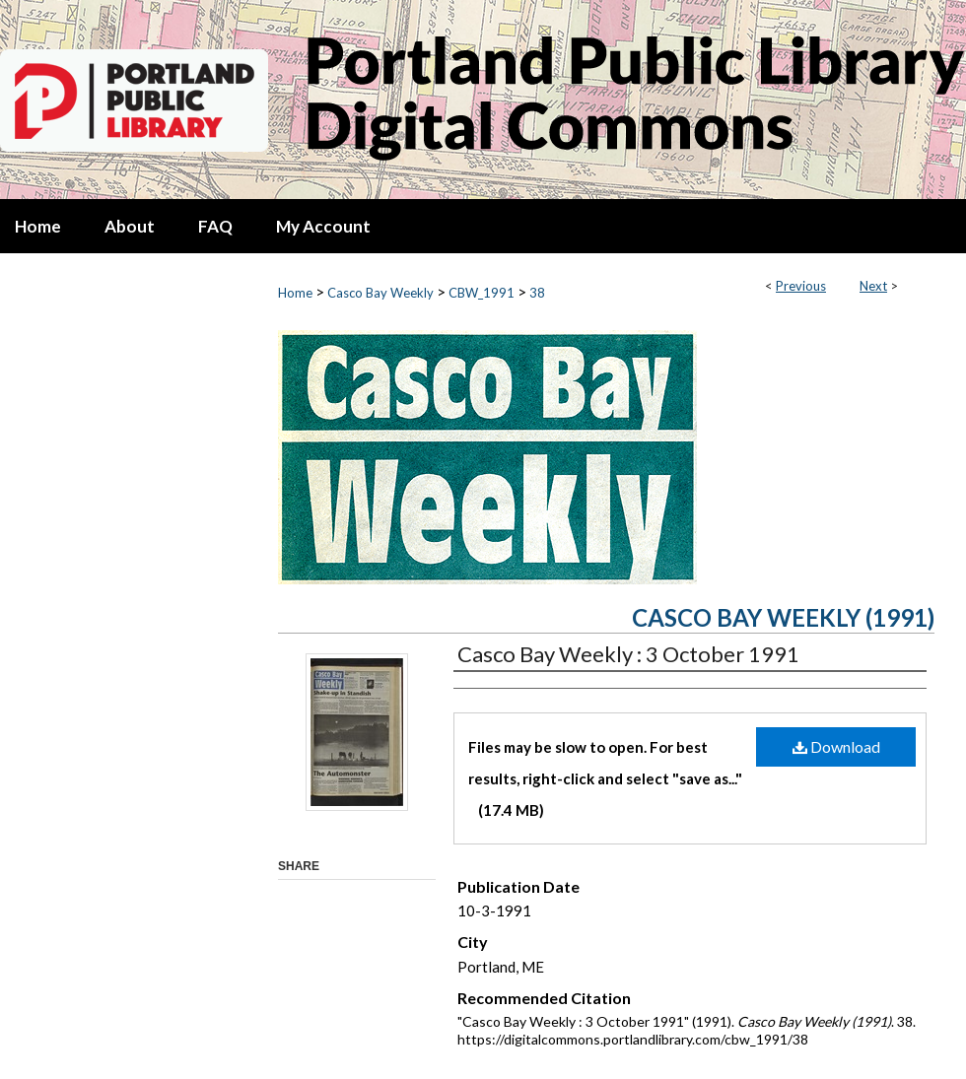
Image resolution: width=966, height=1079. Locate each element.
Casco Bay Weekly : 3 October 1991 (628, 654)
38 (537, 293)
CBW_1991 (481, 293)
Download (836, 746)
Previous (801, 286)
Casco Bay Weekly (380, 293)
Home (295, 293)
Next (873, 286)
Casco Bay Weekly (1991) (783, 617)
